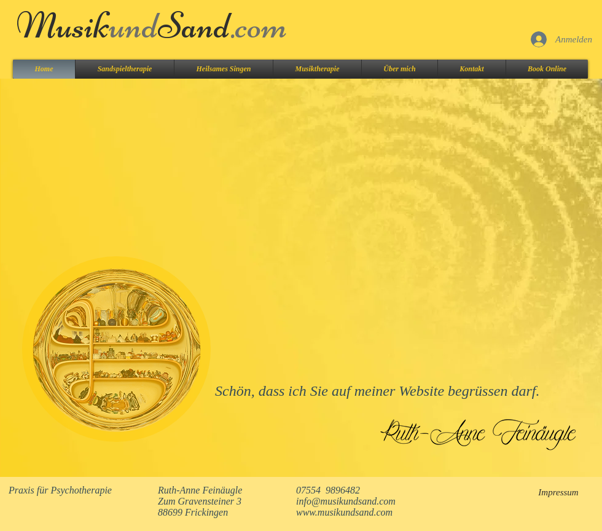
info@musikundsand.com (346, 501)
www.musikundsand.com (344, 512)
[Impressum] (558, 492)
